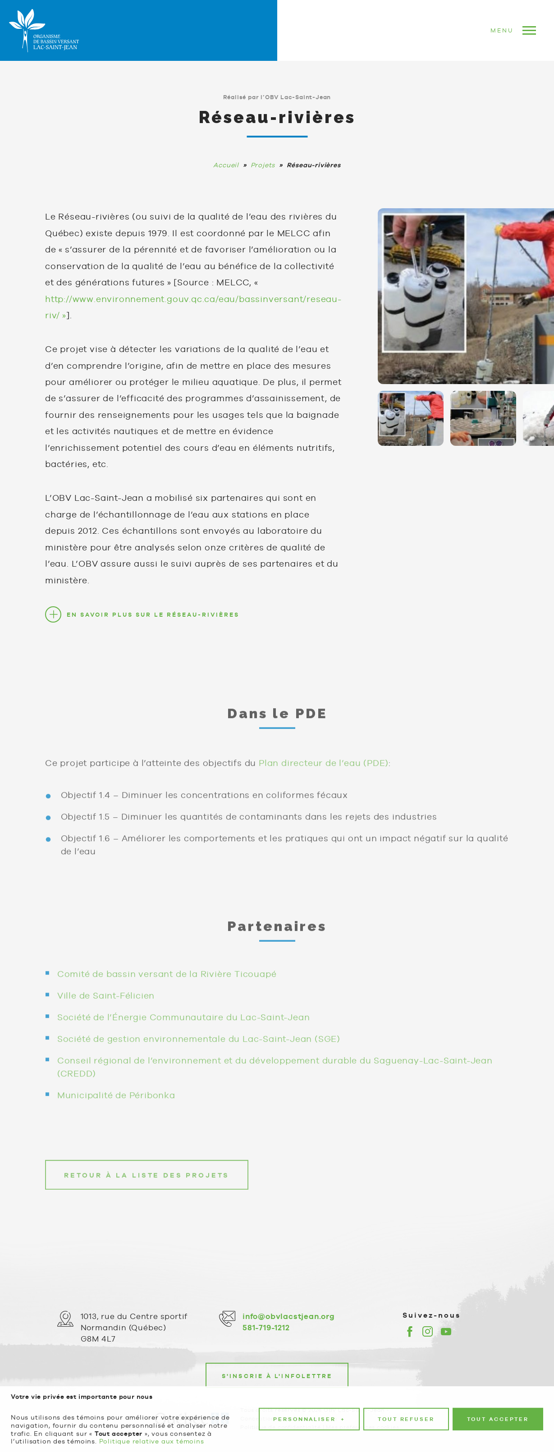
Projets (263, 165)
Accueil (226, 165)
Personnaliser (309, 1413)
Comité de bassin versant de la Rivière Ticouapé (167, 984)
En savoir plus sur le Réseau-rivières (153, 614)
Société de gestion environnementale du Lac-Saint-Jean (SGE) (198, 1049)
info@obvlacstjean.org (289, 1316)
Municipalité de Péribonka (116, 1105)
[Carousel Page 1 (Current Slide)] (411, 418)
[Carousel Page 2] (483, 418)
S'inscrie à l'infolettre (277, 1376)
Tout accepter (498, 1413)
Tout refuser (406, 1413)
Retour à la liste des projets (146, 1185)
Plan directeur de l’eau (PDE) (324, 773)
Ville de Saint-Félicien (106, 1005)
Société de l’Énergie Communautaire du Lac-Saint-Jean (183, 1027)
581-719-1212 (266, 1327)
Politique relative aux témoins (151, 1434)
